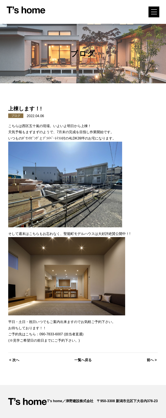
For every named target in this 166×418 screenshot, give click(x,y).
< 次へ (14, 360)
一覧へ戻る (83, 360)
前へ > (152, 360)
